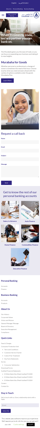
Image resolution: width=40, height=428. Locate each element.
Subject (20, 158)
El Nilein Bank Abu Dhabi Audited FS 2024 (18, 380)
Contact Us (5, 386)
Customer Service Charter (13, 353)
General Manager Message (10, 323)
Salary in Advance (10, 221)
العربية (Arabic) (23, 3)
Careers (3, 383)
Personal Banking (18, 9)
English (14, 3)
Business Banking (29, 9)
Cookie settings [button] (18, 424)
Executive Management (9, 329)
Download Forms (7, 368)
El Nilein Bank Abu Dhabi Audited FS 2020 (18, 374)
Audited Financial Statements (11, 371)
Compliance (5, 332)
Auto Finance (30, 221)
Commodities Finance (30, 245)
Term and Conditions (11, 349)
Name (20, 141)
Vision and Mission (7, 320)
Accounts (4, 286)
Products (4, 303)
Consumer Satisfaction (11, 365)
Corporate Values (7, 317)
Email (20, 149)
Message (20, 170)
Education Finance (20, 269)
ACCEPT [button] (30, 424)
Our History (5, 314)
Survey (3, 362)
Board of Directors (7, 326)
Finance (3, 289)
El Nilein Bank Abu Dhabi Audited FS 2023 (18, 377)
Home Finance (10, 245)
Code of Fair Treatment (12, 356)
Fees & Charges (6, 343)
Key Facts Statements (11, 359)
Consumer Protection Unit (10, 346)
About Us (8, 9)
